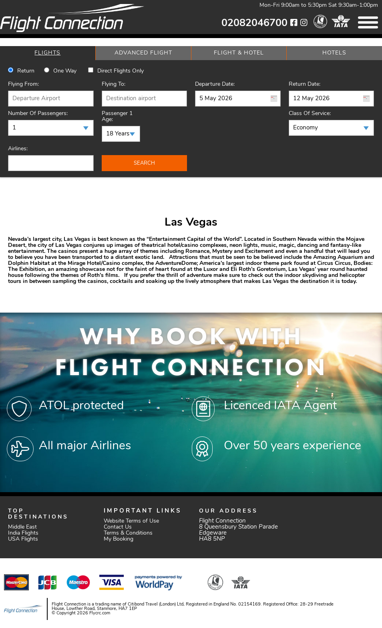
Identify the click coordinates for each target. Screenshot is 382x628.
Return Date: (304, 84)
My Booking (118, 539)
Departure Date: (215, 84)
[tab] (47, 53)
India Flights (23, 533)
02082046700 (254, 23)
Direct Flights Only (120, 71)
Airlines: (18, 149)
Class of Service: (310, 114)
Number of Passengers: (38, 114)
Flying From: (23, 84)
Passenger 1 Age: (117, 117)
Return (25, 71)
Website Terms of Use (131, 521)
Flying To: (113, 84)
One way (64, 71)
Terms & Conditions (128, 533)
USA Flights (23, 539)
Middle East (22, 527)
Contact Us (118, 527)
